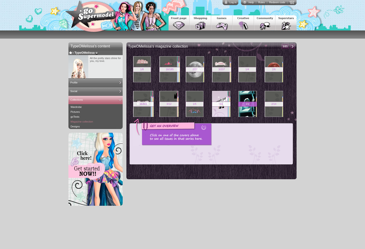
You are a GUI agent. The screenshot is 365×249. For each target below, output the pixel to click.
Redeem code (277, 2)
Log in (233, 2)
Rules (261, 2)
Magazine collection (82, 121)
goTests (75, 116)
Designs (75, 126)
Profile (74, 82)
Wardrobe (76, 107)
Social (73, 91)
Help (251, 2)
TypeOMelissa (84, 52)
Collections (76, 99)
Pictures (75, 111)
